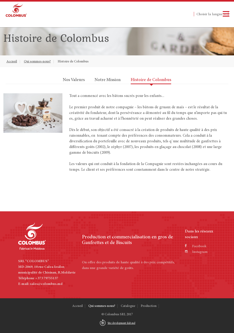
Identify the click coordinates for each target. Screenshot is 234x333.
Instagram (196, 252)
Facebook (195, 246)
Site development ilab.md (121, 323)
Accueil (11, 61)
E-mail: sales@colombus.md (40, 284)
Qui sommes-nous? (37, 61)
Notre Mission (108, 80)
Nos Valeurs (74, 80)
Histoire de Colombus (73, 61)
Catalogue (128, 306)
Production (149, 306)
